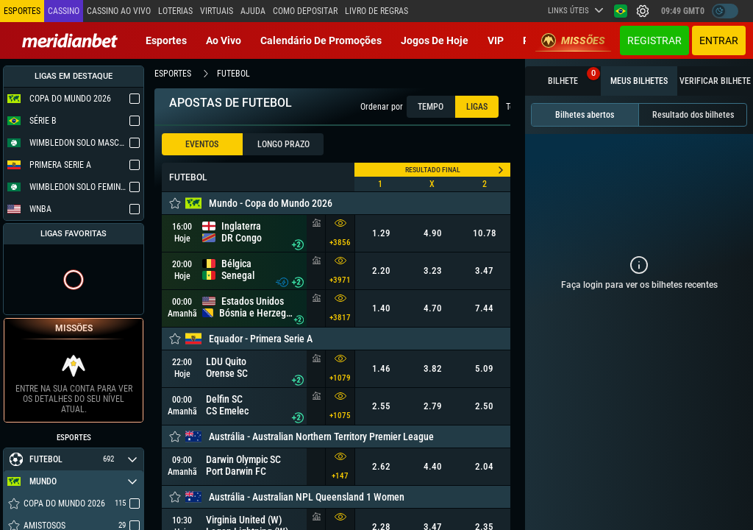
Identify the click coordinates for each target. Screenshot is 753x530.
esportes (172, 73)
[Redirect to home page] (70, 40)
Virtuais (216, 11)
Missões (573, 40)
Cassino (63, 11)
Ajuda (252, 11)
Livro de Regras (376, 11)
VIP (496, 40)
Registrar (654, 40)
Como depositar (305, 11)
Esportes (166, 40)
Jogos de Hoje (434, 40)
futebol (233, 73)
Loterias (175, 11)
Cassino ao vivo (119, 11)
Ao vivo (223, 40)
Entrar (718, 40)
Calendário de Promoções (321, 40)
